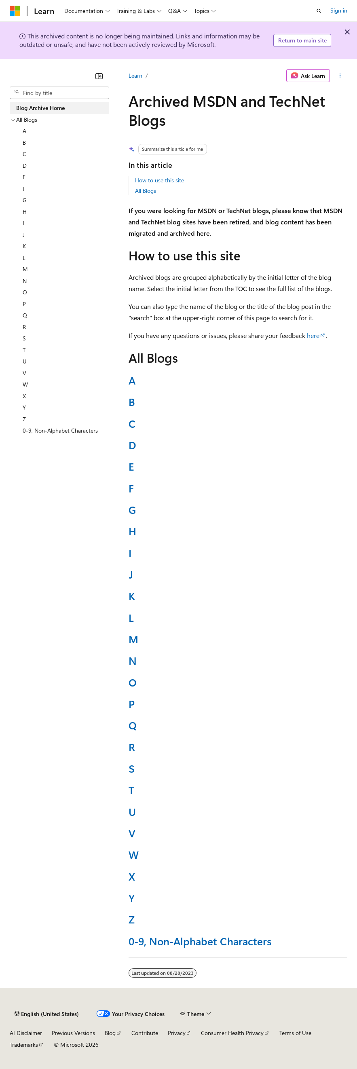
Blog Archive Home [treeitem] (40, 108)
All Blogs (145, 190)
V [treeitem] (24, 373)
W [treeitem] (25, 384)
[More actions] (340, 75)
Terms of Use (295, 1033)
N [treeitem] (25, 281)
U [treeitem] (25, 361)
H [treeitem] (25, 211)
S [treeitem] (24, 338)
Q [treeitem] (25, 315)
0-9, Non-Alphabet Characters (200, 941)
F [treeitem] (24, 188)
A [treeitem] (24, 131)
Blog (110, 1033)
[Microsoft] (15, 11)
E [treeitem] (24, 177)
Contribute (144, 1033)
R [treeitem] (24, 327)
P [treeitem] (24, 304)
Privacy (177, 1033)
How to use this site (159, 180)
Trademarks (24, 1044)
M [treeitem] (25, 269)
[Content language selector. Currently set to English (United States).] (47, 1014)
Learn (135, 75)
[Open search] (319, 11)
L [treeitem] (24, 258)
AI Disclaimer (26, 1033)
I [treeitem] (23, 223)
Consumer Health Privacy (232, 1033)
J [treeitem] (24, 235)
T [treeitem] (24, 350)
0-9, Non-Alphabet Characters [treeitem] (60, 430)
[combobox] (59, 93)
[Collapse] (99, 76)
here (313, 335)
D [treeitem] (25, 165)
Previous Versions (73, 1033)
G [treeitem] (25, 200)
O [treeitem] (25, 292)
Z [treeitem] (24, 419)
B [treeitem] (24, 142)
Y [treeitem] (24, 407)
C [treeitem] (24, 154)
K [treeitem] (24, 246)
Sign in (338, 10)
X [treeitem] (24, 396)
